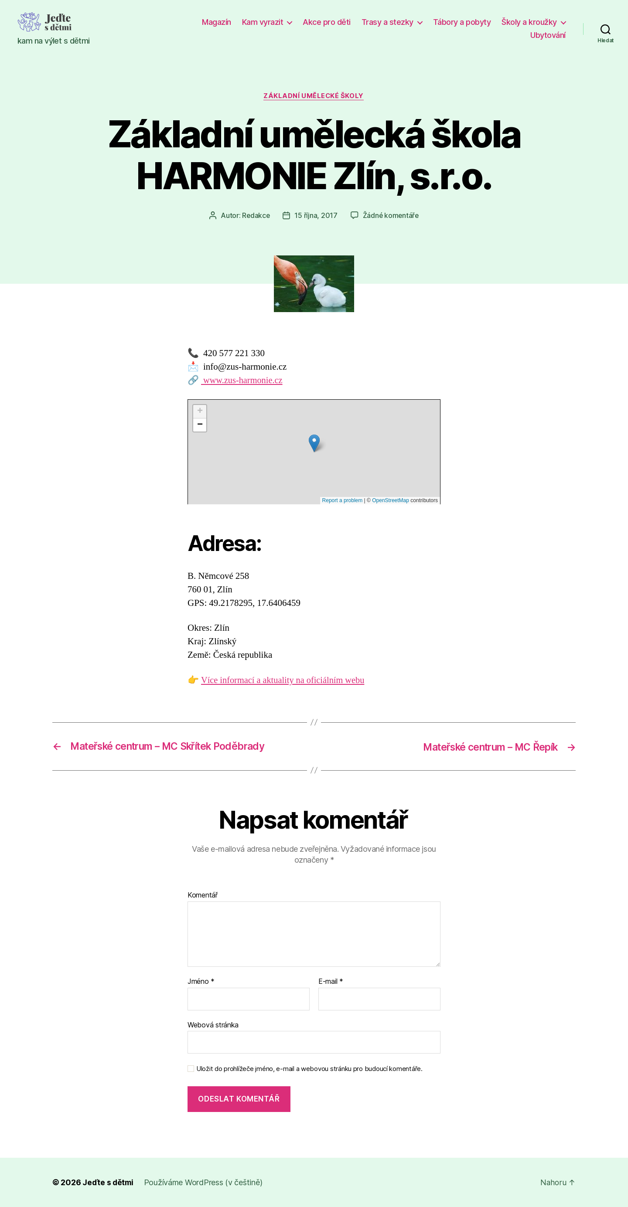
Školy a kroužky (529, 22)
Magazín (216, 22)
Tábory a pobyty (462, 22)
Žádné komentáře (391, 215)
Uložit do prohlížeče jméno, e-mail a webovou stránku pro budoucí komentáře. (309, 1069)
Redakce (255, 215)
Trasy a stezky (387, 22)
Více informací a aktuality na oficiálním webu (285, 680)
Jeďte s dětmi (108, 1182)
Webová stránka (213, 1024)
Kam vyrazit (262, 22)
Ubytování (548, 35)
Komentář (203, 896)
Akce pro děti (327, 22)
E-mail (330, 982)
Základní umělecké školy (314, 96)
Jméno (201, 982)
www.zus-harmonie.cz (243, 381)
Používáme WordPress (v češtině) (204, 1182)
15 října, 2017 (315, 215)
